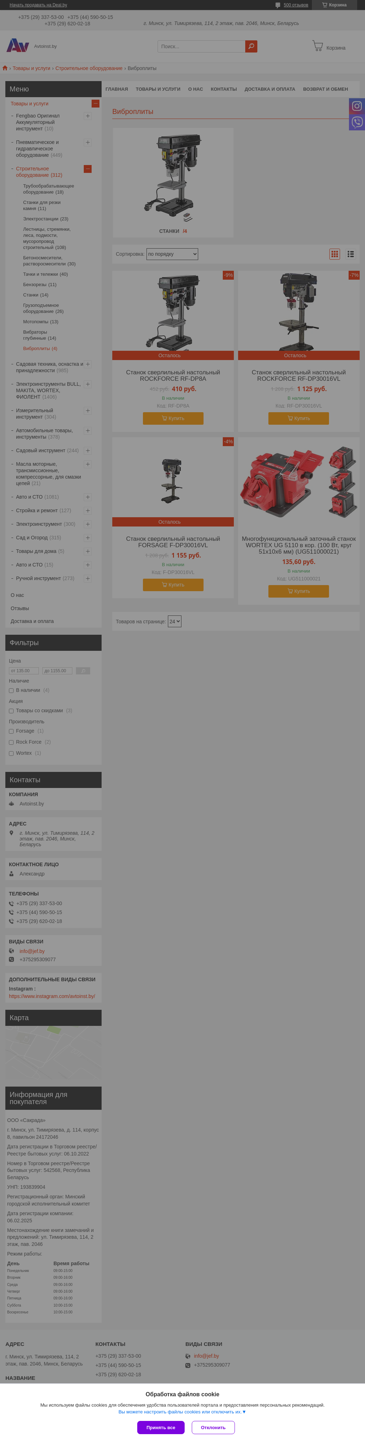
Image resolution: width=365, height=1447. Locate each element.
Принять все (160, 1427)
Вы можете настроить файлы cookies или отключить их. (180, 1411)
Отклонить (213, 1427)
